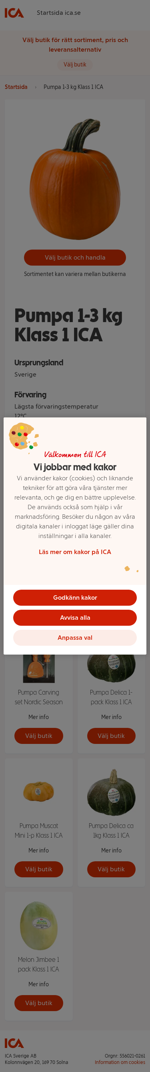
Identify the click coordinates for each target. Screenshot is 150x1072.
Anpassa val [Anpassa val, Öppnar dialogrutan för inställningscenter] (75, 637)
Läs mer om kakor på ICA (75, 552)
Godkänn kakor (75, 597)
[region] (75, 536)
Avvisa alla (75, 617)
